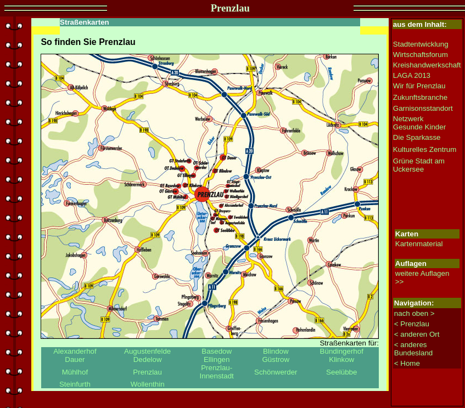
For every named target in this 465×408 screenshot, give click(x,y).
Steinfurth (75, 384)
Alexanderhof (75, 351)
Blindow (276, 351)
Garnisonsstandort (423, 108)
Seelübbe (341, 372)
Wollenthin (148, 384)
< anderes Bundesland (413, 349)
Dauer (75, 359)
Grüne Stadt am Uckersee (419, 165)
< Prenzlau (411, 324)
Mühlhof (75, 372)
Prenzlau (147, 372)
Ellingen (216, 359)
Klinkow (341, 359)
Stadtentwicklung (421, 44)
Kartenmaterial (419, 244)
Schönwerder (276, 372)
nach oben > (414, 313)
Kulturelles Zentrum (425, 149)
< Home (407, 363)
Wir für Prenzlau (419, 86)
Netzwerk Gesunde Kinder (419, 123)
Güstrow (275, 359)
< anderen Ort (417, 334)
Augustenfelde (147, 351)
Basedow (216, 351)
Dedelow (147, 359)
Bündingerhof (341, 351)
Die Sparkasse (417, 137)
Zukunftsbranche (420, 97)
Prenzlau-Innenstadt (217, 372)
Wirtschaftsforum (420, 54)
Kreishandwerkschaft (427, 65)
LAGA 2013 (411, 75)
